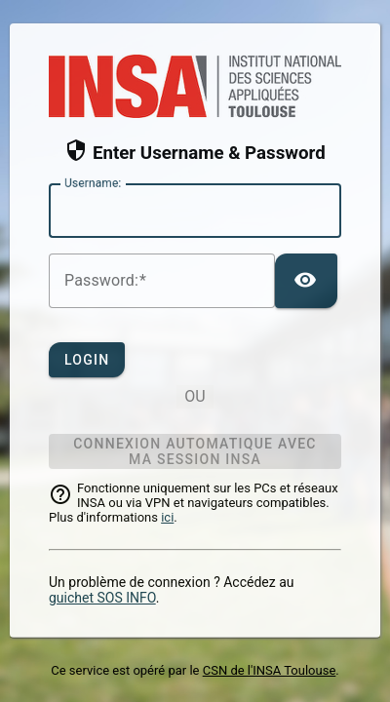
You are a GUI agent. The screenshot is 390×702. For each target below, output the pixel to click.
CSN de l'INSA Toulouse (269, 670)
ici (167, 517)
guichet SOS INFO (102, 597)
